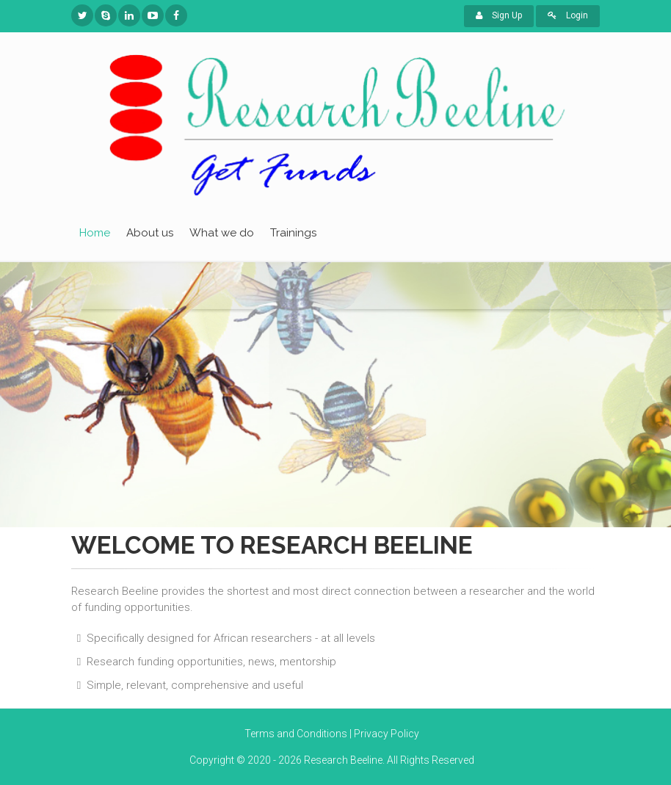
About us (149, 232)
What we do (221, 232)
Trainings (293, 232)
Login (568, 15)
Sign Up (499, 15)
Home (94, 232)
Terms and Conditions (295, 733)
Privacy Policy (386, 733)
